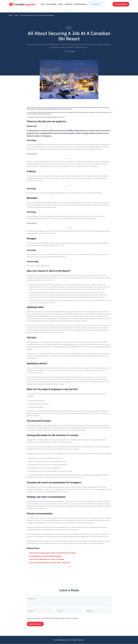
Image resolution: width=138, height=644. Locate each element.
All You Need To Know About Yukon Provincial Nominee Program (53, 553)
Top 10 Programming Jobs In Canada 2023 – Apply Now (50, 563)
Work (16, 15)
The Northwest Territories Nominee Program (45, 556)
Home (10, 15)
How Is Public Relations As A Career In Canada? (47, 559)
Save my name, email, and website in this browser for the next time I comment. (52, 618)
